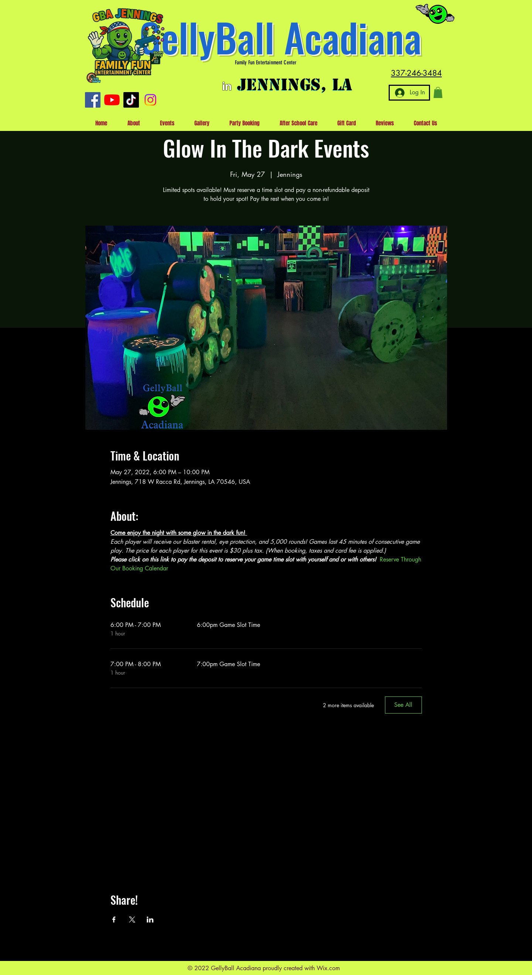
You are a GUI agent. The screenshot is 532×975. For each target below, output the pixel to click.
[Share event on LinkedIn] (150, 919)
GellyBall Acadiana (280, 37)
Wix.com (328, 968)
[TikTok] (131, 100)
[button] (438, 92)
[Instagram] (150, 100)
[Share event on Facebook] (113, 919)
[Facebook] (92, 100)
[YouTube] (112, 100)
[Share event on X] (132, 919)
